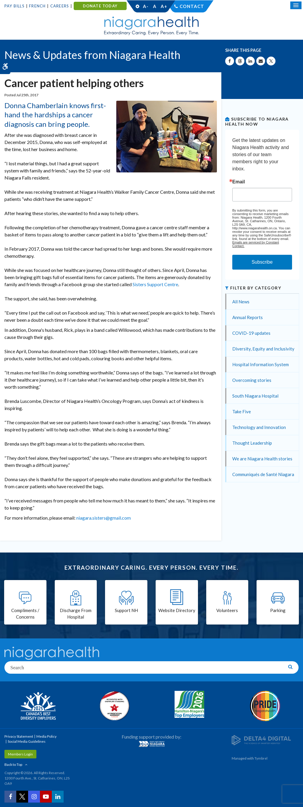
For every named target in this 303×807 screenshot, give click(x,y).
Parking (278, 610)
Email (238, 182)
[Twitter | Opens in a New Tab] (22, 797)
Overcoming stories (251, 380)
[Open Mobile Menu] (296, 5)
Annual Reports (247, 317)
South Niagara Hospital (255, 395)
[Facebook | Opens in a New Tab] (10, 797)
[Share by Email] (260, 61)
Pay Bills (14, 6)
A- (145, 6)
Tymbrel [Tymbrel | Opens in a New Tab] (260, 758)
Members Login (20, 754)
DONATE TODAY (100, 6)
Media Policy (46, 736)
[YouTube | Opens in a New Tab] (46, 797)
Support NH (126, 610)
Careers (59, 6)
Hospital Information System (260, 364)
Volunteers (227, 610)
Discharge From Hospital (75, 614)
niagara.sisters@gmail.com (103, 518)
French (37, 6)
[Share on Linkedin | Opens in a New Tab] (250, 61)
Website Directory (176, 610)
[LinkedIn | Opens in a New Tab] (58, 797)
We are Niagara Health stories (262, 458)
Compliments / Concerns (25, 614)
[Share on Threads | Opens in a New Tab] (240, 61)
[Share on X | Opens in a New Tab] (271, 61)
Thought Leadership (252, 443)
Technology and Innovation (259, 427)
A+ (164, 6)
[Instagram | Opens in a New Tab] (34, 797)
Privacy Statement (18, 736)
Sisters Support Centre (155, 284)
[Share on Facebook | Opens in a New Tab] (229, 61)
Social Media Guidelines (27, 741)
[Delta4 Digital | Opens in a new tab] (261, 739)
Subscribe (262, 262)
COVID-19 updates (251, 333)
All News (240, 301)
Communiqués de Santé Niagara (263, 474)
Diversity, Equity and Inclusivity (263, 348)
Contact (192, 6)
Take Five (241, 411)
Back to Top (13, 764)
